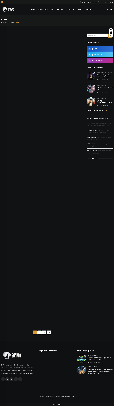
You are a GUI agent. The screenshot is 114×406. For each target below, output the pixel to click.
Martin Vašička (91, 123)
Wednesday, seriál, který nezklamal (104, 76)
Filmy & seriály (43, 9)
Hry (52, 9)
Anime (33, 9)
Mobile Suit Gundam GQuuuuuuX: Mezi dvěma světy (99, 359)
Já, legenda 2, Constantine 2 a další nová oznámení (104, 103)
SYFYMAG (71, 396)
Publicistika (71, 9)
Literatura (60, 9)
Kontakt (89, 9)
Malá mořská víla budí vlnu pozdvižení (105, 89)
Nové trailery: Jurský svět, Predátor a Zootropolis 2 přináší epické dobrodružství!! (100, 371)
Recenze (80, 9)
